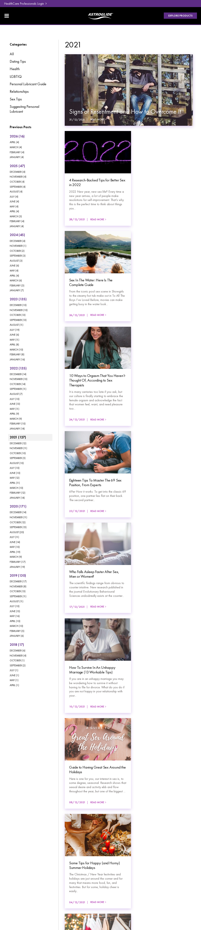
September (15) (18, 527)
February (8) (17, 354)
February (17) (17, 561)
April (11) (15, 482)
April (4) (14, 142)
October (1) (17, 660)
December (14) (18, 374)
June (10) (15, 472)
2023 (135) (18, 299)
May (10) (15, 546)
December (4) (17, 171)
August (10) (17, 463)
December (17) (18, 581)
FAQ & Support (64, 860)
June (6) (14, 265)
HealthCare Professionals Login (24, 3)
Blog (57, 854)
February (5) (17, 285)
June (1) (14, 675)
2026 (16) (17, 136)
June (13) (15, 403)
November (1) (18, 245)
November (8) (18, 586)
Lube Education (18, 866)
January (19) (17, 566)
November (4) (18, 176)
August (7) (16, 393)
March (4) (16, 147)
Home (12, 854)
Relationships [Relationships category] (19, 91)
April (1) (14, 685)
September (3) (17, 255)
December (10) (18, 305)
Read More (97, 119)
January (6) (17, 635)
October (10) (18, 453)
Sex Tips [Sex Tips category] (16, 99)
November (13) (18, 379)
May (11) (14, 339)
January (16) (17, 359)
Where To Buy (64, 866)
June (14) (15, 542)
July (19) (14, 329)
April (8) (14, 344)
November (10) (19, 310)
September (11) (18, 388)
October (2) (17, 250)
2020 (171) (18, 506)
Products (14, 860)
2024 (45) (17, 235)
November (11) (18, 448)
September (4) (17, 186)
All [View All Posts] (12, 54)
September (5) (17, 458)
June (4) (14, 201)
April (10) (15, 621)
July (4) (14, 196)
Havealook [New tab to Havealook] (185, 896)
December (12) (18, 443)
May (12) (14, 477)
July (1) (14, 670)
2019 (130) (18, 575)
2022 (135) (18, 368)
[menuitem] (20, 854)
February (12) (17, 492)
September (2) (17, 665)
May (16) (15, 616)
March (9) (16, 418)
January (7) (17, 290)
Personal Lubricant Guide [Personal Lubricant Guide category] (28, 84)
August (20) (17, 532)
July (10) (14, 399)
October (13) (17, 314)
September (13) (18, 319)
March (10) (16, 349)
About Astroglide (19, 872)
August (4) (16, 191)
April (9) (14, 413)
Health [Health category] (15, 69)
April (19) (15, 551)
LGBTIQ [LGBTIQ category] (16, 76)
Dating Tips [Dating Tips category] (18, 61)
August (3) (16, 260)
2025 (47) (17, 166)
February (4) (17, 152)
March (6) (16, 280)
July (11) (14, 537)
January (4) (17, 157)
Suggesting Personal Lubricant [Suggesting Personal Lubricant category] (24, 109)
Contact (59, 872)
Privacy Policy (17, 892)
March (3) (16, 216)
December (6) (17, 650)
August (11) (16, 324)
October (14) (17, 384)
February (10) (17, 423)
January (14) (17, 428)
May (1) (14, 680)
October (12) (17, 522)
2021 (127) (18, 437)
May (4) (14, 206)
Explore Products (180, 15)
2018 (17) (17, 644)
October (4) (17, 181)
